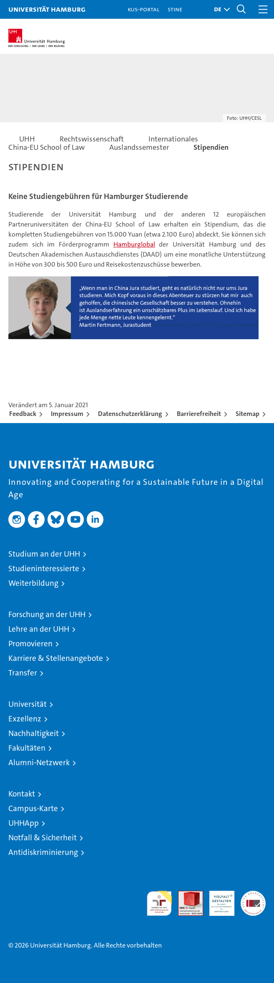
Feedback (22, 413)
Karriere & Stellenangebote (55, 658)
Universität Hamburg (46, 9)
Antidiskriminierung (43, 852)
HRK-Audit (217, 899)
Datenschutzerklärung (130, 413)
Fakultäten (26, 748)
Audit (186, 895)
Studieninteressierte (43, 568)
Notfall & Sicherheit (42, 837)
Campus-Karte (33, 808)
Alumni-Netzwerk (39, 762)
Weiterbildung (33, 583)
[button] (219, 9)
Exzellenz (24, 718)
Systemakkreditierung (253, 895)
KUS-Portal (143, 9)
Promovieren (30, 643)
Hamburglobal (134, 244)
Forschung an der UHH (46, 614)
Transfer (22, 673)
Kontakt (21, 794)
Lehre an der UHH (38, 629)
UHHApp (23, 823)
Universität (27, 704)
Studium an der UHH (44, 554)
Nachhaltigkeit (33, 733)
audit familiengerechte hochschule (159, 903)
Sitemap (247, 413)
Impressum (67, 413)
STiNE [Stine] (175, 9)
